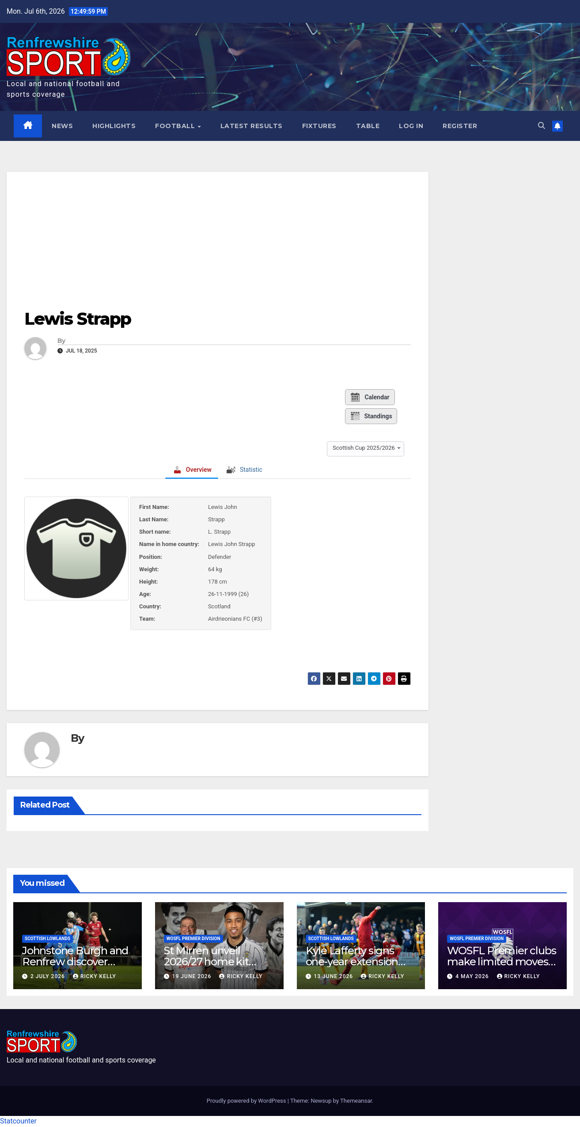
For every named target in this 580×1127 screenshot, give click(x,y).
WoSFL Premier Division (193, 938)
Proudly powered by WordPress (247, 1101)
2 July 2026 (48, 976)
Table (368, 126)
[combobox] (365, 448)
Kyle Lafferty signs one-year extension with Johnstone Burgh (360, 961)
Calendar (369, 397)
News (62, 126)
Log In (411, 126)
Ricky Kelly (94, 976)
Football (176, 126)
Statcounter (18, 1121)
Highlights (114, 126)
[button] (541, 126)
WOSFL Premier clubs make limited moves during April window (501, 961)
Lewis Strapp (77, 319)
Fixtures (319, 126)
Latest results (251, 126)
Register (460, 126)
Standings (371, 416)
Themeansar (356, 1101)
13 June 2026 (334, 976)
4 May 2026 (472, 976)
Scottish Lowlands (47, 938)
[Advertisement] (217, 234)
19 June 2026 (192, 976)
